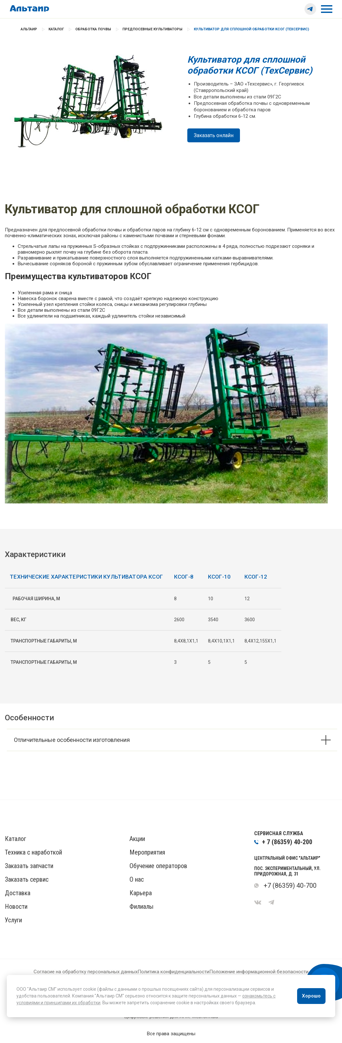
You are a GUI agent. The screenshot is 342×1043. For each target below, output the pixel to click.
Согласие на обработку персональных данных (86, 972)
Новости (16, 906)
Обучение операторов (158, 866)
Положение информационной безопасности (258, 972)
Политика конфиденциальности (173, 972)
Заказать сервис (26, 879)
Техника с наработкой (33, 852)
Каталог (56, 29)
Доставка (17, 893)
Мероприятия (147, 852)
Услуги (13, 920)
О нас (137, 879)
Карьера (141, 893)
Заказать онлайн (213, 135)
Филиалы (141, 906)
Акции (137, 839)
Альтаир (29, 29)
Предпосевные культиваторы (152, 29)
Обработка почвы (93, 29)
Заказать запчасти (29, 866)
